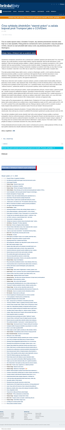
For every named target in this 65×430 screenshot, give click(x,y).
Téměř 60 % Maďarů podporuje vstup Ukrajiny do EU (18, 355)
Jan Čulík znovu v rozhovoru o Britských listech (17, 228)
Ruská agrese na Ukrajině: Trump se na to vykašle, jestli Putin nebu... (22, 236)
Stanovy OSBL (38, 413)
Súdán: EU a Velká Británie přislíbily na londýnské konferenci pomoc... (22, 306)
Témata (28, 11)
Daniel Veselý (10, 271)
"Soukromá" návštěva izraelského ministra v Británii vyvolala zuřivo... (22, 285)
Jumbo (14, 207)
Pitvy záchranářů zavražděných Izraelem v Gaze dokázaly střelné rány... (22, 261)
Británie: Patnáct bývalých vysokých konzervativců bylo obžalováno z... (22, 370)
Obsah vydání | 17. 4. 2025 (10, 176)
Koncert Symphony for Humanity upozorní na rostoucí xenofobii (20, 294)
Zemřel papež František (12, 182)
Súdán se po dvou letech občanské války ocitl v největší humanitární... (22, 360)
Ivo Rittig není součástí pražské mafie (15, 401)
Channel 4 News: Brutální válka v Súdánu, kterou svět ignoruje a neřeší (22, 304)
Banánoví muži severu (18, 366)
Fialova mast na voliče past (19, 293)
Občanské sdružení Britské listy (14, 424)
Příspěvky (53, 11)
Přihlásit (61, 4)
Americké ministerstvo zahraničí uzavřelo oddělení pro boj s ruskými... (22, 250)
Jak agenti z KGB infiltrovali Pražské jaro (15, 205)
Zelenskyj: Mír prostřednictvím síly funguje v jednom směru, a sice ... (21, 343)
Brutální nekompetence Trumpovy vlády (15, 193)
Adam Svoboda (10, 331)
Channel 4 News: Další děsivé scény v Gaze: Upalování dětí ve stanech (22, 226)
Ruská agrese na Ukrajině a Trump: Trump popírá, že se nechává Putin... (22, 213)
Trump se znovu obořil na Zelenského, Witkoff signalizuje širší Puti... (21, 359)
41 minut (15, 234)
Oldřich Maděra (10, 190)
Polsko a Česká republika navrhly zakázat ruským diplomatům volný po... (22, 353)
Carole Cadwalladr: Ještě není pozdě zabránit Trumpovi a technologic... (22, 192)
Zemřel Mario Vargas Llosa (19, 399)
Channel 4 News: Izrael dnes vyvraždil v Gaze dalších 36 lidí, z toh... (21, 273)
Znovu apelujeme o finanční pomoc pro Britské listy (18, 296)
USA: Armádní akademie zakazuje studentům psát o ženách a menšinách (22, 337)
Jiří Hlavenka (9, 234)
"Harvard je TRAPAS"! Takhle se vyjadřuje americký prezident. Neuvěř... (22, 302)
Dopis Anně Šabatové (18, 259)
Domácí (12, 413)
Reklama (26, 417)
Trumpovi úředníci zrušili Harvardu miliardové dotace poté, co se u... (21, 374)
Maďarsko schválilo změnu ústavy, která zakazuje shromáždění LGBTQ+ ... (23, 388)
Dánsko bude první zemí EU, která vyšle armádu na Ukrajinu (20, 252)
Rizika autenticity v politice (19, 279)
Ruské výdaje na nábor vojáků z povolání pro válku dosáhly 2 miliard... (22, 329)
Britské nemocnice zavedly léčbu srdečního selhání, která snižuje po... (22, 320)
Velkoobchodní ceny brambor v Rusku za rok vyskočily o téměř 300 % (22, 258)
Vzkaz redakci (38, 414)
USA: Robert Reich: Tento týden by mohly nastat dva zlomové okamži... (22, 362)
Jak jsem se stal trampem (23, 333)
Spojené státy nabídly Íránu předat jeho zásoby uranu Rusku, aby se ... (22, 345)
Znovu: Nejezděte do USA (12, 390)
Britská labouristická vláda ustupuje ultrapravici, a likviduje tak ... (21, 376)
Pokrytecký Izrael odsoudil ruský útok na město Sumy (18, 382)
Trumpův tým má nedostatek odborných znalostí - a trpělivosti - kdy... (22, 215)
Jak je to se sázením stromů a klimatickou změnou (24, 291)
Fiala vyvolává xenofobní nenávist (14, 403)
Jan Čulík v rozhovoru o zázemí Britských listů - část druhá (19, 217)
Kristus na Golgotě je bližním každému (20, 225)
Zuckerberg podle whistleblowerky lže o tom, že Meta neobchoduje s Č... (22, 283)
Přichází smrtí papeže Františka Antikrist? (23, 188)
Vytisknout (4, 143)
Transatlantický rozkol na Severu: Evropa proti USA (25, 331)
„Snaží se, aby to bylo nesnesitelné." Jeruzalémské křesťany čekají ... (22, 230)
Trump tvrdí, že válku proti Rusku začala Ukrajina (17, 392)
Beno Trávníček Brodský (12, 333)
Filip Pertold (9, 393)
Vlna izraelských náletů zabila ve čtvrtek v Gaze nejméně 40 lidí (20, 248)
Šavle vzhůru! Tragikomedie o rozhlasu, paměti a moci (25, 269)
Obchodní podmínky (28, 419)
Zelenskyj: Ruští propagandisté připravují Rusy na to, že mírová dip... (21, 341)
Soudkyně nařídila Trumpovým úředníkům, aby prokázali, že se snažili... (22, 326)
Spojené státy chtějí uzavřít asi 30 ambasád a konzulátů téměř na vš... (22, 246)
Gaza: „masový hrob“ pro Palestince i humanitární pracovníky (20, 300)
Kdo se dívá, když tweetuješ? (20, 281)
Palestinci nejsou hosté (19, 184)
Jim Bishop (9, 223)
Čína (4, 138)
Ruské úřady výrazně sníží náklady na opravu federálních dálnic (20, 357)
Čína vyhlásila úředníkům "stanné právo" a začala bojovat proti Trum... (22, 322)
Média (12, 416)
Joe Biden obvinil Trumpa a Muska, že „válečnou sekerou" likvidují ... (21, 310)
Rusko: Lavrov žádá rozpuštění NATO (15, 327)
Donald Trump (10, 138)
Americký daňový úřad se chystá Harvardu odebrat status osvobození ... (22, 263)
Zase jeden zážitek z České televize (14, 380)
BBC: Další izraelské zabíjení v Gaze (14, 244)
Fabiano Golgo (10, 184)
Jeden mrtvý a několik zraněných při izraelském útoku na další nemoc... (22, 308)
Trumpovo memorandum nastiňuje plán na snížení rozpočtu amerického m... (23, 372)
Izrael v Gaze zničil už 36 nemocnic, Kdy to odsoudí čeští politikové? (21, 386)
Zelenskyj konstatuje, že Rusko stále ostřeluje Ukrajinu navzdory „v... (21, 209)
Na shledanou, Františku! (17, 186)
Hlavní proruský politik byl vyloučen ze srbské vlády (18, 256)
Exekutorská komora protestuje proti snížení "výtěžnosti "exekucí (21, 316)
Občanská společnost (4, 417)
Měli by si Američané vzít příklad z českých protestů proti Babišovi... (21, 203)
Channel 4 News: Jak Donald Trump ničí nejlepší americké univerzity (21, 318)
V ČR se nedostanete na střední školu (21, 393)
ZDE (14, 130)
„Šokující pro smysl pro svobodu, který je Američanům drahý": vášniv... (22, 221)
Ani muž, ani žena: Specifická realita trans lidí (23, 287)
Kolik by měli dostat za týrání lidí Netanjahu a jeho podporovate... (21, 265)
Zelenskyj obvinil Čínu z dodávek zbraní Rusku (17, 240)
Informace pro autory (39, 416)
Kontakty (26, 414)
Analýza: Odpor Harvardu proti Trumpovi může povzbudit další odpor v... (22, 312)
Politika (12, 414)
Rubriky (33, 11)
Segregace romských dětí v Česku (21, 395)
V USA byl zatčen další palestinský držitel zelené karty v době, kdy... (21, 378)
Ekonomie (2, 414)
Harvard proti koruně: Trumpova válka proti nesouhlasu (26, 324)
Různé (12, 417)
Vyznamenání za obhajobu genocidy (14, 219)
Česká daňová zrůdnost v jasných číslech (21, 238)
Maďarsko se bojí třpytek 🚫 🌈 (20, 368)
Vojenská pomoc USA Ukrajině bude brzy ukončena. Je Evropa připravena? (23, 384)
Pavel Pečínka (10, 207)
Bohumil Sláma (10, 259)
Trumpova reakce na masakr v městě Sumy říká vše (23, 397)
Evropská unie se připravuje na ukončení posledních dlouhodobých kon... (23, 349)
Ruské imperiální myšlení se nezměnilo (15, 314)
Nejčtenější (41, 11)
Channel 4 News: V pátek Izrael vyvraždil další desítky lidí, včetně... (21, 199)
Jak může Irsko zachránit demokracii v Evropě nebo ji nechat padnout (30, 277)
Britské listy (10, 6)
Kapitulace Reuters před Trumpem (21, 275)
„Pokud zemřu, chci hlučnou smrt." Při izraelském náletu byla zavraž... (22, 201)
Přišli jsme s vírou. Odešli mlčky (14, 335)
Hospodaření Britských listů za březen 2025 (15, 298)
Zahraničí (2, 413)
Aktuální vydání (7, 11)
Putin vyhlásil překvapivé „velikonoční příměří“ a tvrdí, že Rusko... (21, 211)
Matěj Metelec (10, 279)
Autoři (47, 11)
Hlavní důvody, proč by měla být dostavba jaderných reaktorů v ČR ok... (29, 190)
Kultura (1, 416)
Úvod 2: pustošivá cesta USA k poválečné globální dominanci (26, 271)
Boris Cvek (9, 186)
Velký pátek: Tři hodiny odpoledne (19, 223)
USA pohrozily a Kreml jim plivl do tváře (20, 232)
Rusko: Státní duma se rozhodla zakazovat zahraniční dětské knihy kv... (22, 347)
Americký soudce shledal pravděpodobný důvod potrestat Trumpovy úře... (23, 289)
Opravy (25, 416)
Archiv (15, 11)
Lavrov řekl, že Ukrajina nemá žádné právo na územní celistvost (20, 339)
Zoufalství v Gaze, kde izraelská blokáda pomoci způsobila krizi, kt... (21, 195)
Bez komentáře (10, 267)
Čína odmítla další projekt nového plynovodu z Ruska (18, 254)
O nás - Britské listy (28, 413)
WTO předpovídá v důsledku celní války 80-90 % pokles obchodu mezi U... (23, 242)
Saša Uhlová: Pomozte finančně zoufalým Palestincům (18, 197)
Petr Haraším (9, 293)
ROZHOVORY (21, 11)
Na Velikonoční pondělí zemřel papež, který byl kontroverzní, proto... (21, 180)
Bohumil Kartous (10, 277)
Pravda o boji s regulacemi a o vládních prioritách (22, 364)
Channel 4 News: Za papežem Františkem (16, 178)
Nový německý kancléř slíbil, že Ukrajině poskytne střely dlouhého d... (22, 351)
